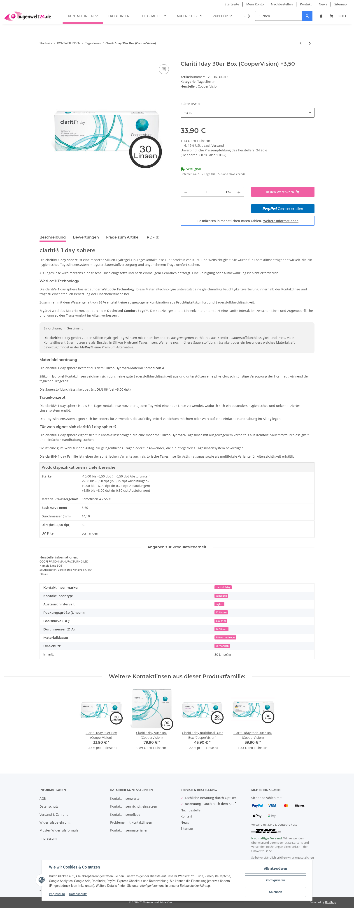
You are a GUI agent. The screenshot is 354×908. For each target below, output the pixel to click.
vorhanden (222, 645)
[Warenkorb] (338, 16)
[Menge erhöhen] (239, 192)
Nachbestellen (282, 4)
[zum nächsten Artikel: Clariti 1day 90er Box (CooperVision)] (309, 43)
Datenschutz (49, 806)
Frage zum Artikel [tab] (123, 237)
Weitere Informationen (280, 221)
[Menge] (207, 192)
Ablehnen (275, 892)
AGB (43, 798)
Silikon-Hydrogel (225, 637)
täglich (219, 604)
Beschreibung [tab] (53, 237)
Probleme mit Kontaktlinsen (131, 822)
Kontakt (306, 4)
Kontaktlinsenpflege (125, 814)
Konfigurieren (275, 880)
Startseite (232, 4)
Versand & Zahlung (54, 814)
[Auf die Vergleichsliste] (164, 69)
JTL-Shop (330, 902)
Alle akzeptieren (275, 868)
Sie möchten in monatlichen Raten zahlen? (247, 221)
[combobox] (247, 113)
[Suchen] (278, 16)
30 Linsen (221, 612)
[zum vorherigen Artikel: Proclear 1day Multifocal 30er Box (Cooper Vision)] (300, 43)
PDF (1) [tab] (153, 237)
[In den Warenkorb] (43, 58)
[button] (321, 16)
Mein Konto (255, 4)
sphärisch (221, 595)
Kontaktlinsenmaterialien (129, 830)
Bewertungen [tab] (86, 237)
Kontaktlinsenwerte (125, 798)
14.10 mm (221, 629)
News (323, 4)
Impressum (48, 838)
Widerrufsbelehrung (55, 822)
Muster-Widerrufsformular (60, 830)
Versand (218, 145)
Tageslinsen (206, 81)
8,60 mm (221, 620)
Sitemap (340, 4)
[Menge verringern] (186, 192)
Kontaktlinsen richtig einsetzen (133, 806)
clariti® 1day (223, 587)
